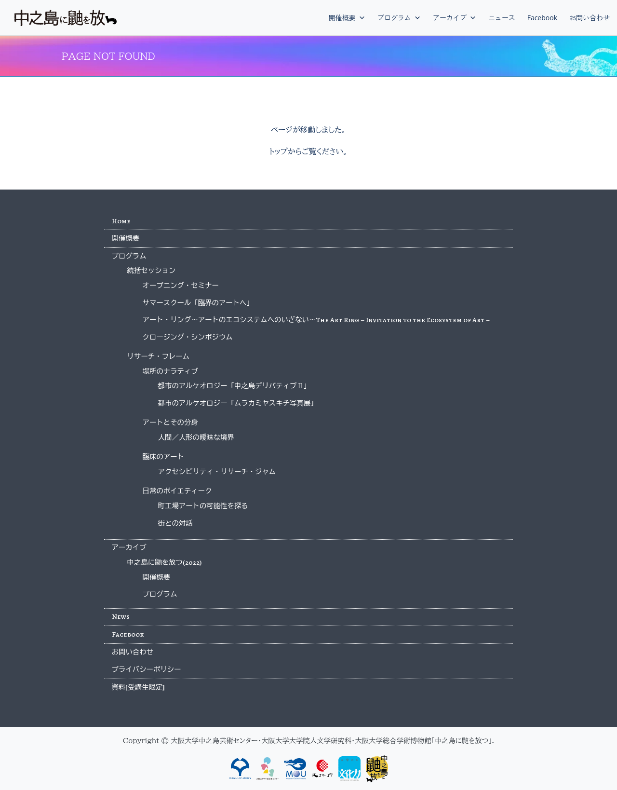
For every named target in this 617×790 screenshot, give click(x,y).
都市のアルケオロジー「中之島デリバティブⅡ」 (234, 386)
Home (121, 221)
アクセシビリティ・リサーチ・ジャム (217, 472)
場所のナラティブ (170, 371)
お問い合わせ (589, 17)
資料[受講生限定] (138, 687)
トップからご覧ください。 (308, 151)
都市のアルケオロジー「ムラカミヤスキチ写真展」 (238, 403)
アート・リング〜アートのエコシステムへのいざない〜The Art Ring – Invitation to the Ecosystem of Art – (316, 320)
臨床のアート (163, 457)
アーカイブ (454, 17)
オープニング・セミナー (181, 285)
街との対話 (175, 523)
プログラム (399, 17)
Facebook (542, 17)
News (121, 616)
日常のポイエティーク (177, 491)
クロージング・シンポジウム (188, 337)
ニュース (501, 17)
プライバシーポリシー (146, 669)
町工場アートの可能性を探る (203, 506)
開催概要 (347, 17)
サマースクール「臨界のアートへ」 (198, 303)
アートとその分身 (170, 422)
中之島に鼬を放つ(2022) (164, 562)
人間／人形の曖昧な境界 (196, 437)
